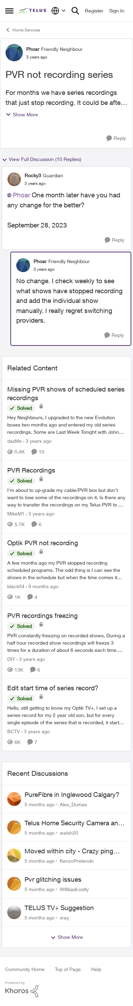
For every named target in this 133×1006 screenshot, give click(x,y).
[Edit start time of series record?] (66, 715)
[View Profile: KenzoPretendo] (14, 855)
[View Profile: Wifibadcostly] (14, 884)
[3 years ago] (37, 440)
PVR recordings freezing (42, 615)
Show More (22, 114)
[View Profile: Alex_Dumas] (14, 799)
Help (96, 969)
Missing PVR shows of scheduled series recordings (66, 393)
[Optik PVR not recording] (66, 570)
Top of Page (68, 969)
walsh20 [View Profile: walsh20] (69, 832)
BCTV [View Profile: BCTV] (13, 731)
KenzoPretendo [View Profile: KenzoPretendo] (77, 861)
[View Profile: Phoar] (14, 52)
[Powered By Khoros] (66, 989)
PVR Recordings (31, 470)
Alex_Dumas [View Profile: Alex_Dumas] (73, 804)
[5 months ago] (40, 804)
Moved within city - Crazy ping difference (69, 851)
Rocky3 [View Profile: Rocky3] (33, 175)
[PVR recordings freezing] (66, 642)
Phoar (21, 195)
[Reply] (116, 138)
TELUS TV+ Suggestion (59, 907)
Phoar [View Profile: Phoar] (32, 49)
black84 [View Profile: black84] (16, 586)
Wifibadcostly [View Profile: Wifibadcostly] (74, 889)
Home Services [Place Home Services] (22, 30)
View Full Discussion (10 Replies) (41, 159)
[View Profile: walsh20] (14, 827)
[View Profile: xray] (14, 912)
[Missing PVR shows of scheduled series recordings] (66, 424)
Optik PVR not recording (42, 543)
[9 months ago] (42, 586)
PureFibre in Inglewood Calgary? (72, 794)
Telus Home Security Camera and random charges (73, 823)
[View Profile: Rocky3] (14, 179)
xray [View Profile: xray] (64, 917)
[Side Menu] (9, 11)
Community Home (25, 969)
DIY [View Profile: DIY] (11, 659)
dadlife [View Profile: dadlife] (14, 441)
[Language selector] (58, 11)
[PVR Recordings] (66, 497)
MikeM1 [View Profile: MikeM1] (16, 514)
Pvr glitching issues (53, 879)
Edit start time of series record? (52, 688)
